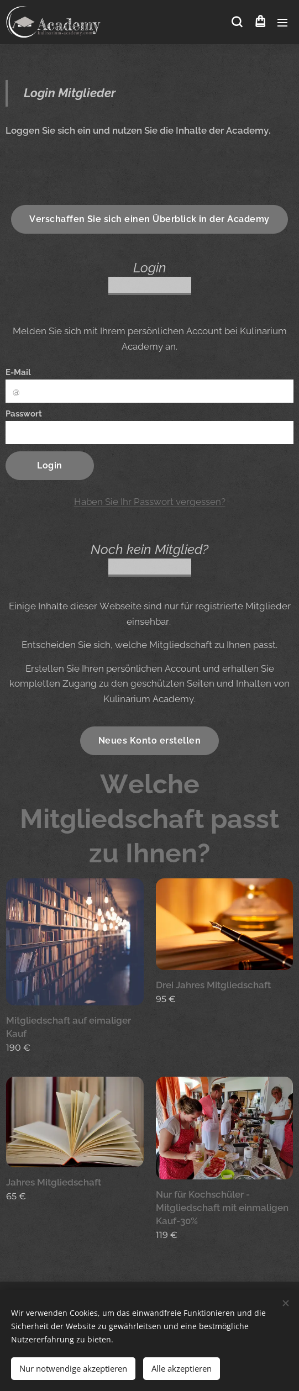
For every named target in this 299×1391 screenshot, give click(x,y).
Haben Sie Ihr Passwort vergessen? (149, 501)
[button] (237, 22)
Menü (282, 22)
